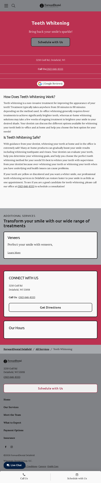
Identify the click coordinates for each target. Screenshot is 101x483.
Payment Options (13, 430)
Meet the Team (12, 414)
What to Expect (12, 422)
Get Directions (50, 307)
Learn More (14, 252)
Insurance (9, 437)
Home (7, 399)
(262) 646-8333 (54, 68)
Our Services (11, 407)
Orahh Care (52, 466)
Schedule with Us (50, 42)
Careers (42, 466)
